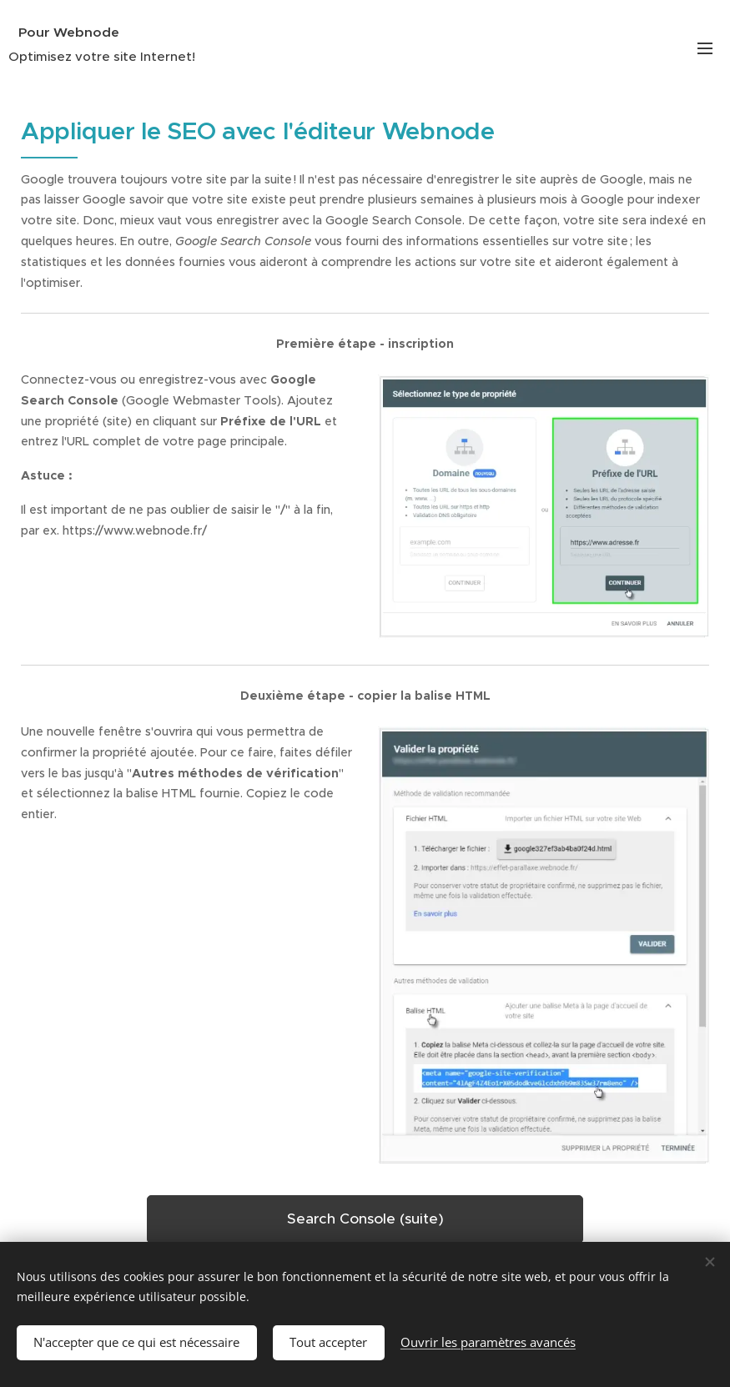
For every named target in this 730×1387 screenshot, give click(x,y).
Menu (704, 48)
